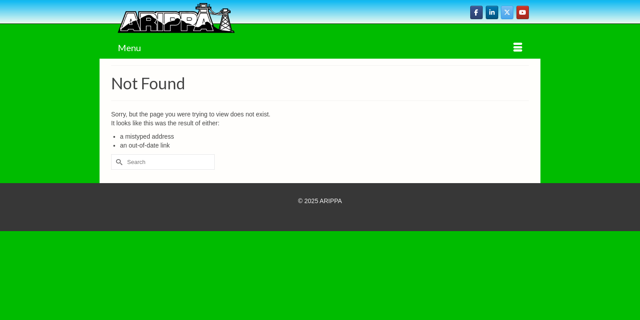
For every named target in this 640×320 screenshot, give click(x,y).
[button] (507, 57)
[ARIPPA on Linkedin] (492, 12)
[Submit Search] (117, 170)
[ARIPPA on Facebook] (476, 12)
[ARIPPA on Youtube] (522, 12)
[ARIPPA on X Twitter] (507, 12)
